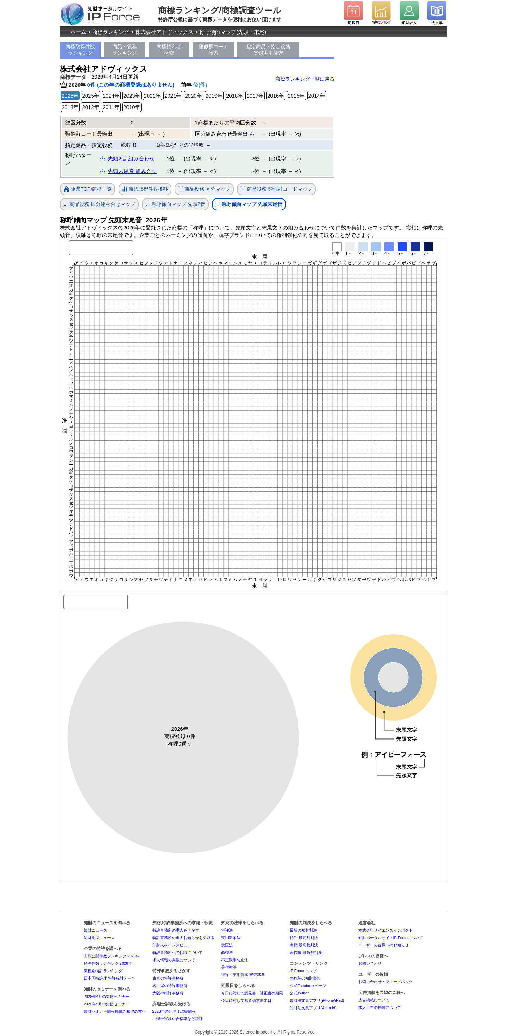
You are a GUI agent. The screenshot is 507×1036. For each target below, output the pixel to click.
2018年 (234, 96)
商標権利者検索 (169, 50)
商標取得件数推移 (145, 189)
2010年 (131, 107)
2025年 (90, 96)
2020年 (193, 96)
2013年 (70, 107)
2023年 (131, 96)
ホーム (78, 32)
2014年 (316, 96)
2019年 (214, 96)
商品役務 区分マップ (204, 189)
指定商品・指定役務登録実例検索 (268, 50)
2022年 (152, 96)
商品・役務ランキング (124, 50)
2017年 (254, 96)
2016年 (275, 96)
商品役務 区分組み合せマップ (99, 204)
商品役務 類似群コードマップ (276, 189)
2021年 (172, 96)
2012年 (90, 107)
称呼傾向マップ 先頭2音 (175, 204)
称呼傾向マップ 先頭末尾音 (248, 204)
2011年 (111, 107)
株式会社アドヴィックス (164, 32)
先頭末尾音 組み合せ (132, 171)
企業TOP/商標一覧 (87, 189)
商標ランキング (110, 32)
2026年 (70, 96)
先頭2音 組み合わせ (131, 158)
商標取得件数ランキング (80, 50)
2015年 (296, 96)
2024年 (111, 96)
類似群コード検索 (213, 50)
